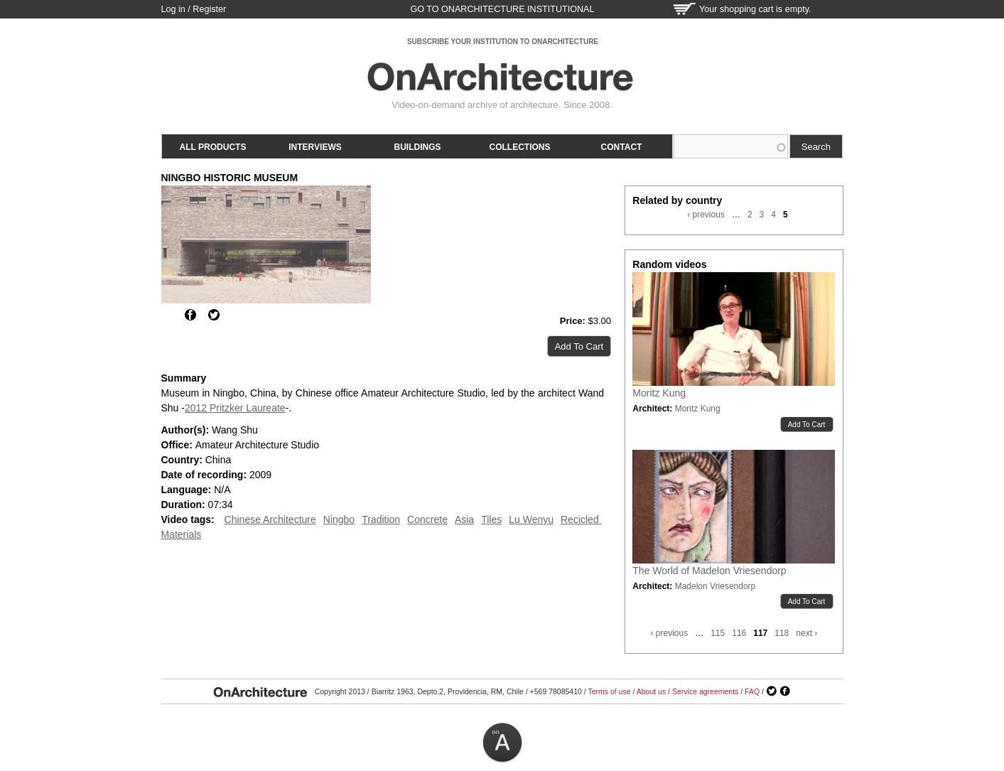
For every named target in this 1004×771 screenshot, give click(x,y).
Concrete (427, 519)
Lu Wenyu (531, 519)
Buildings (417, 147)
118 (781, 633)
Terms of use (609, 691)
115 (718, 633)
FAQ (752, 691)
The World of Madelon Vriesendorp (709, 570)
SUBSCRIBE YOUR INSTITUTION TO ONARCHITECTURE (502, 41)
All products (213, 147)
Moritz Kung (659, 393)
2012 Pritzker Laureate (235, 408)
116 (739, 633)
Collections (520, 147)
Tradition (381, 519)
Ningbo (339, 519)
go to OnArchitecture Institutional (502, 9)
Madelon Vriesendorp (715, 586)
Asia (464, 519)
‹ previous (706, 215)
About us (651, 691)
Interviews (314, 147)
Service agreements (705, 691)
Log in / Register (194, 9)
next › (806, 633)
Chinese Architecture (270, 519)
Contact (621, 147)
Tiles (491, 519)
